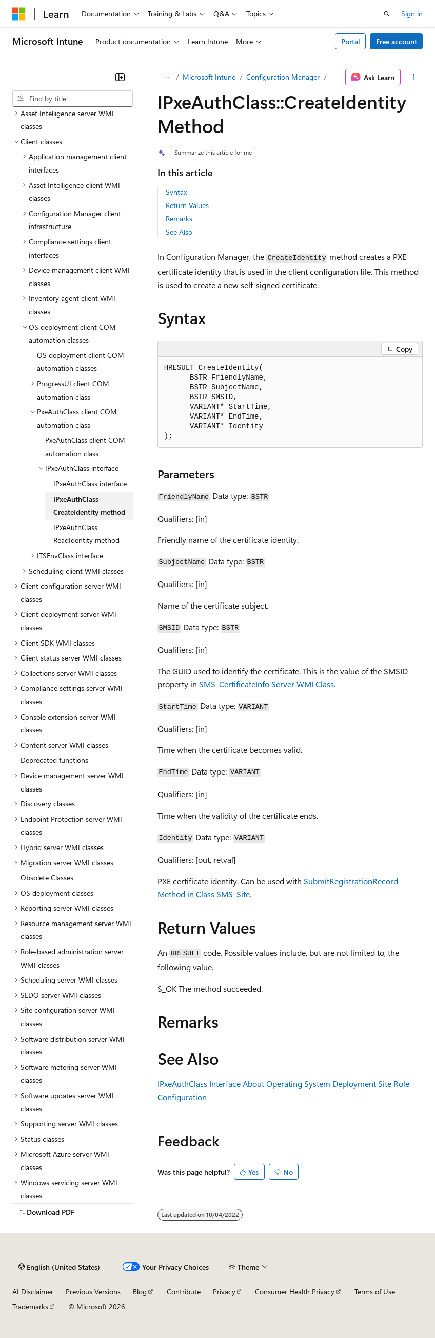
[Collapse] (120, 77)
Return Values (187, 205)
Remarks (179, 218)
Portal (350, 41)
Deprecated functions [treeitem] (54, 760)
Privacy (224, 1291)
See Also (179, 232)
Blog (140, 1291)
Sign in (412, 13)
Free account (396, 41)
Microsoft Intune (209, 77)
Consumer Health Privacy (294, 1291)
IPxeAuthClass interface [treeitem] (90, 483)
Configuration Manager (283, 77)
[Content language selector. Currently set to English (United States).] (59, 1266)
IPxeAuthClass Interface (199, 1083)
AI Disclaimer (32, 1291)
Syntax (176, 192)
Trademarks (30, 1306)
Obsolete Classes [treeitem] (47, 877)
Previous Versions (93, 1291)
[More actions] (414, 77)
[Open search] (387, 14)
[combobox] (72, 98)
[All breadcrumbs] (166, 77)
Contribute (184, 1291)
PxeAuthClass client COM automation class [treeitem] (85, 446)
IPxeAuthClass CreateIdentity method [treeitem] (89, 505)
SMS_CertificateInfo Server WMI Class (266, 684)
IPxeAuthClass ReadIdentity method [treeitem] (86, 533)
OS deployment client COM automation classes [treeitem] (80, 361)
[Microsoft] (19, 14)
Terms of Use (374, 1291)
